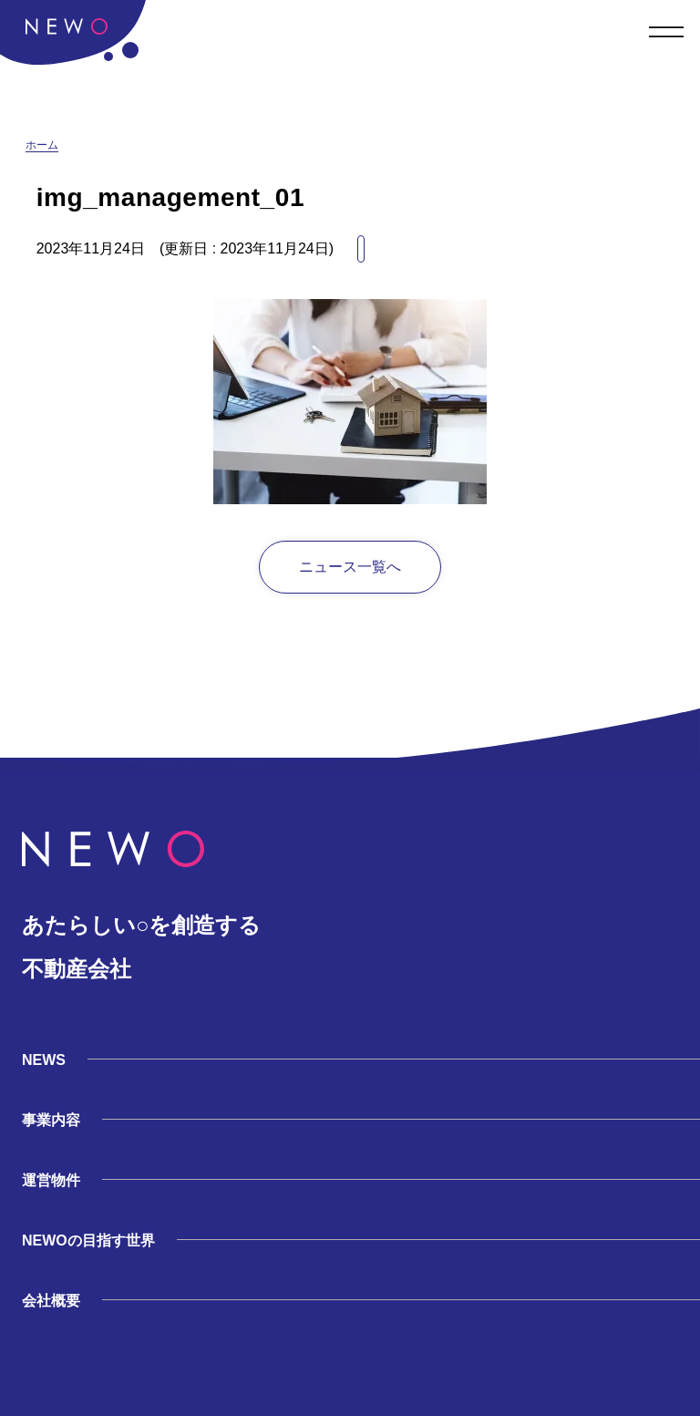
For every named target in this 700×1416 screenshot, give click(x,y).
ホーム (42, 145)
